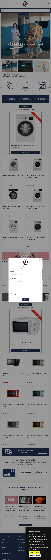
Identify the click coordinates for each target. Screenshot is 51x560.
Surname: (13, 278)
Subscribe (25, 299)
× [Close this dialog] (41, 259)
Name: (12, 272)
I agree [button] (31, 552)
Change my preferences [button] (35, 555)
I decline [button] (37, 552)
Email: (12, 285)
